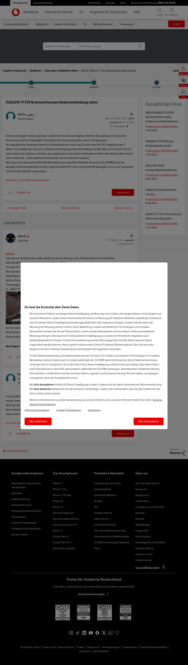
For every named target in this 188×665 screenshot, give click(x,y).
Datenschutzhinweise (37, 410)
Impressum (94, 410)
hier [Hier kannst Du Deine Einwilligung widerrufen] (81, 322)
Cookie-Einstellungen (68, 410)
